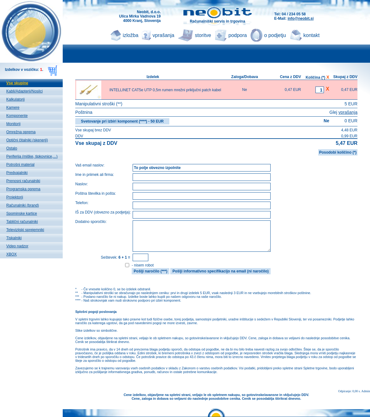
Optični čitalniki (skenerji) (27, 140)
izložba (131, 35)
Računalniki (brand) (22, 205)
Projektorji (14, 197)
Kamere (12, 107)
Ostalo (11, 148)
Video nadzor (17, 246)
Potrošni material (20, 164)
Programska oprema (23, 189)
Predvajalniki (17, 173)
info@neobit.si (301, 18)
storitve (203, 35)
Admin (365, 391)
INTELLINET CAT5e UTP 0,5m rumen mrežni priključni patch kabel (165, 90)
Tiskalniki (14, 238)
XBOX (11, 254)
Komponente (17, 115)
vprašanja (163, 35)
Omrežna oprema (20, 132)
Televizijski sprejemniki (25, 230)
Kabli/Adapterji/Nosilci (24, 91)
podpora (238, 35)
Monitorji (13, 124)
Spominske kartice (21, 213)
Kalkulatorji (15, 99)
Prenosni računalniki (23, 181)
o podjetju (275, 35)
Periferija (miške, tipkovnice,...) (31, 156)
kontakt (312, 35)
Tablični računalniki (22, 221)
